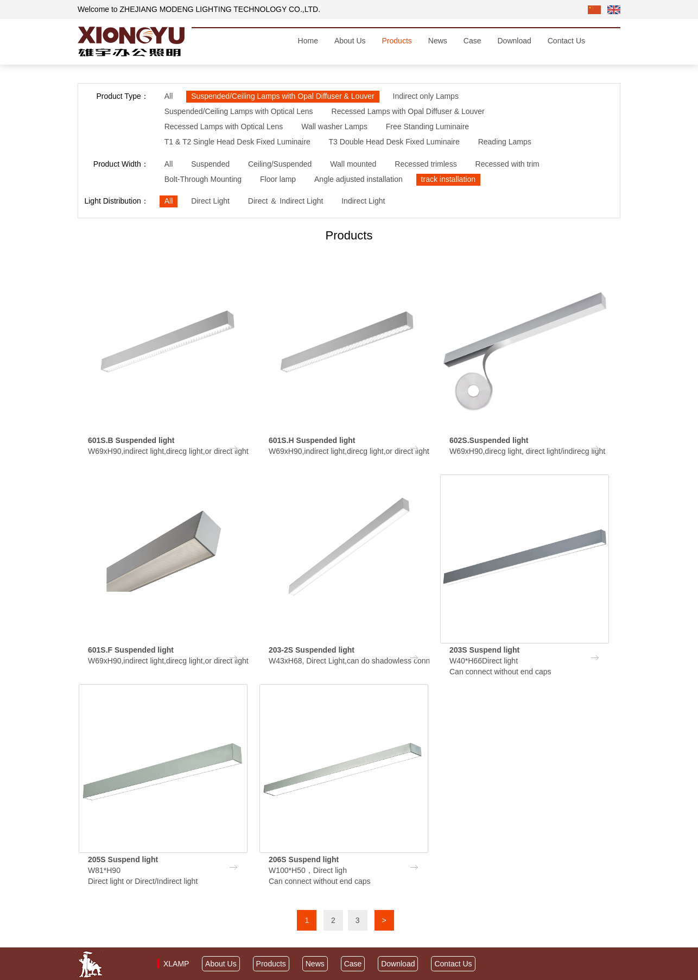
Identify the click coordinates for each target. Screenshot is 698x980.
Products (397, 40)
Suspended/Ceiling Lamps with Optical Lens (238, 111)
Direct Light (210, 201)
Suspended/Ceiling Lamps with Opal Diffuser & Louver (282, 96)
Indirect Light (363, 201)
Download (514, 40)
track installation (448, 179)
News (437, 40)
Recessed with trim (507, 164)
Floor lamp (278, 179)
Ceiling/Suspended (280, 164)
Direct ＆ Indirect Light (285, 201)
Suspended (210, 164)
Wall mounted (353, 164)
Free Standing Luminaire (427, 126)
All (168, 96)
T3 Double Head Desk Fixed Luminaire (394, 141)
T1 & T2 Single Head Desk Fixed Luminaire (237, 141)
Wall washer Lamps (334, 126)
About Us (350, 40)
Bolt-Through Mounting (203, 179)
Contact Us (566, 40)
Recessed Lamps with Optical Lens (223, 126)
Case (472, 40)
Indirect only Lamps (426, 96)
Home (308, 40)
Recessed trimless (425, 164)
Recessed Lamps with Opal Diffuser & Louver (408, 111)
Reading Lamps (504, 141)
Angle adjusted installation (358, 179)
